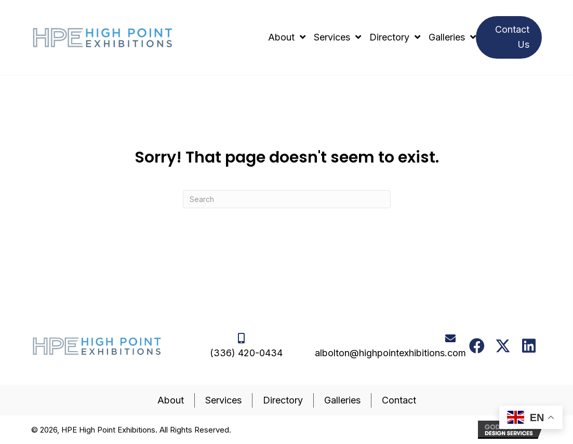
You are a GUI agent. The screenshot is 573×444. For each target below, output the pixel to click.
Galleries (342, 400)
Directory (283, 400)
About (170, 400)
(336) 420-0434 (246, 352)
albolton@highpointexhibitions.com (390, 352)
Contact (399, 400)
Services (223, 400)
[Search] (287, 199)
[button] (477, 346)
